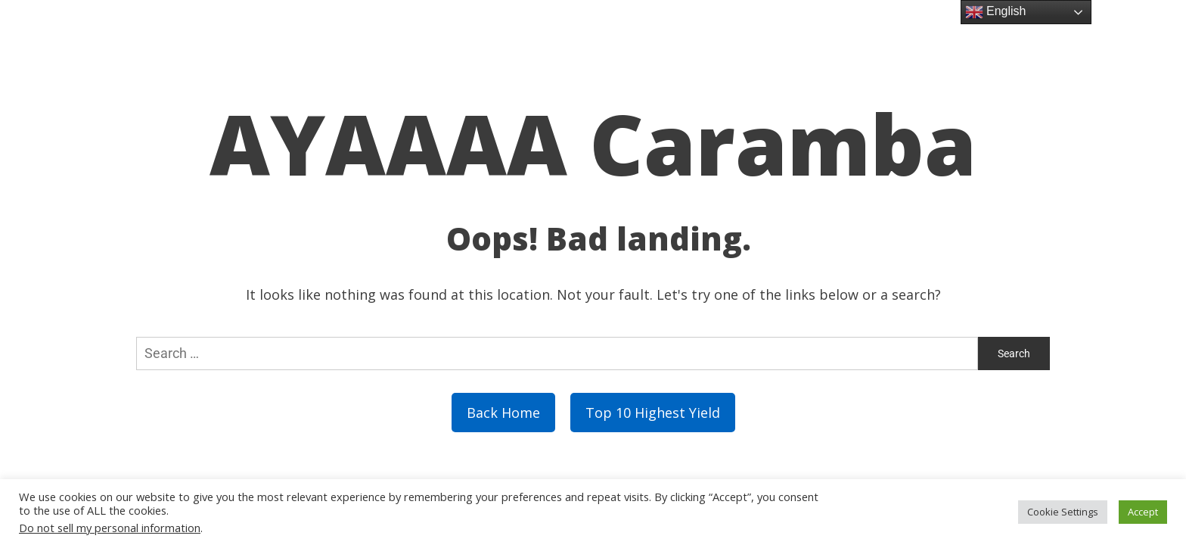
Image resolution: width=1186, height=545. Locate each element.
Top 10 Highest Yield (652, 412)
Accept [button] (1143, 512)
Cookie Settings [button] (1062, 512)
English (995, 12)
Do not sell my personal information (109, 527)
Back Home (503, 412)
